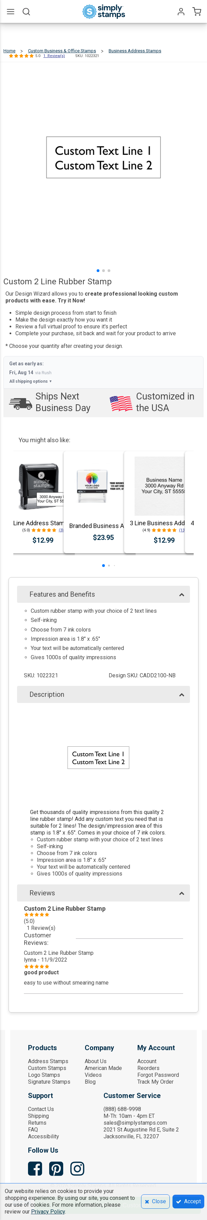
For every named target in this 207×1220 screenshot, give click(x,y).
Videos (93, 1075)
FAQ (33, 1129)
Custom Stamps (47, 1068)
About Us (96, 1061)
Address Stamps (48, 1061)
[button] (98, 270)
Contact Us (41, 1109)
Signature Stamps (49, 1082)
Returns (37, 1123)
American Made (103, 1068)
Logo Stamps (44, 1075)
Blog (90, 1082)
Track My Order (155, 1082)
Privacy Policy (48, 1211)
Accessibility (43, 1136)
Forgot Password (158, 1075)
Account (146, 1061)
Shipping (38, 1116)
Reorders (148, 1068)
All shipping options (30, 381)
